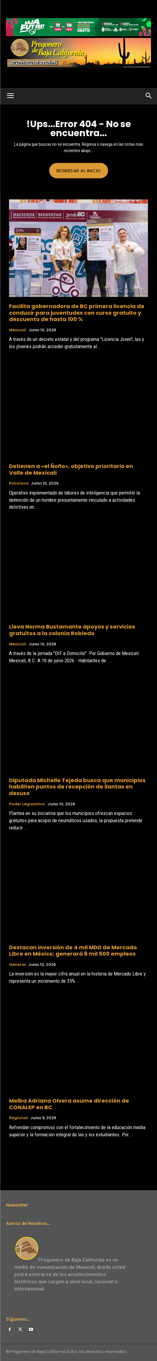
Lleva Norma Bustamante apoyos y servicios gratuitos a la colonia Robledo (72, 630)
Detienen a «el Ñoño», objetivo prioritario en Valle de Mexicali (71, 469)
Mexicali (17, 330)
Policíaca (19, 483)
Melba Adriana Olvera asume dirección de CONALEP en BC (69, 1104)
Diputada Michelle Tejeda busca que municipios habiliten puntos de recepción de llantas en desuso (77, 786)
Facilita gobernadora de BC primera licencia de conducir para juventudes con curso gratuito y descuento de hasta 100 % (76, 312)
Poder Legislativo (27, 804)
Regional (18, 1118)
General (17, 964)
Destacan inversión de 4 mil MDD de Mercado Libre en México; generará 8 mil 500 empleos (73, 951)
